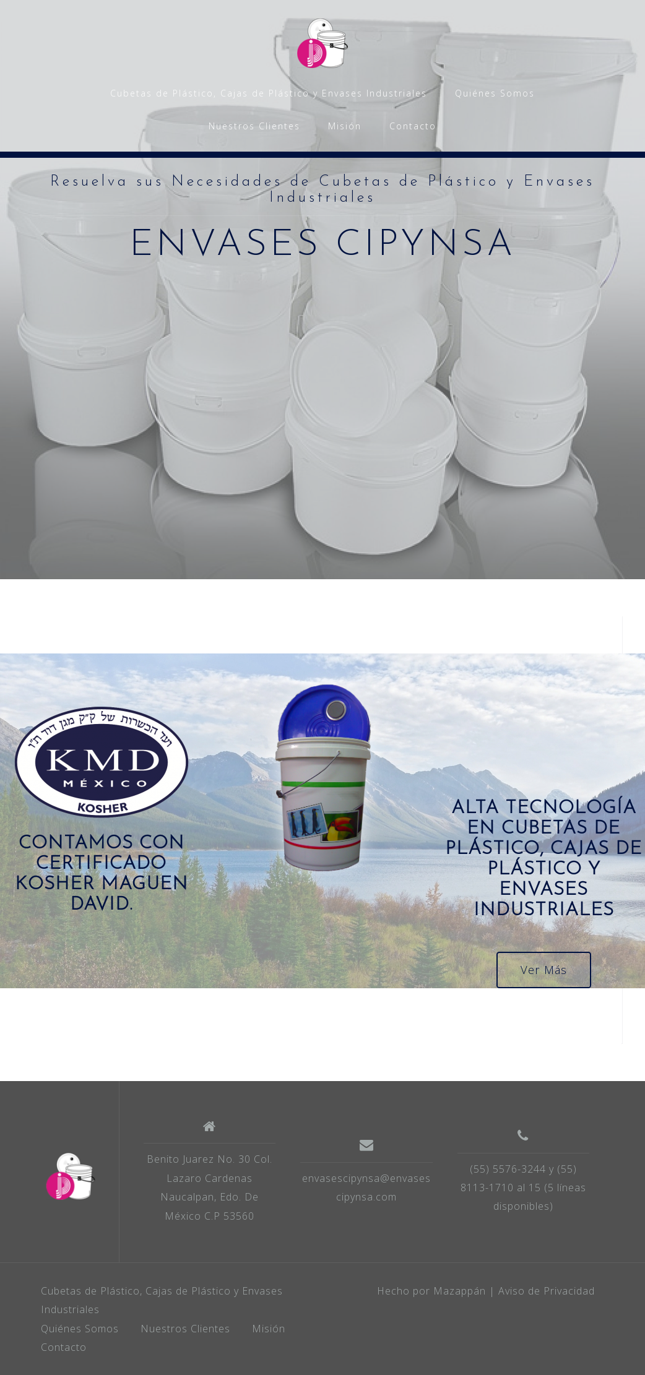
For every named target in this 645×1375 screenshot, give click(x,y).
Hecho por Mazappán (431, 1291)
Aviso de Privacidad (546, 1291)
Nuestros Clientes (254, 126)
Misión (344, 126)
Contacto (412, 126)
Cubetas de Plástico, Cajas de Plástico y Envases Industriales (268, 93)
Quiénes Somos (495, 93)
